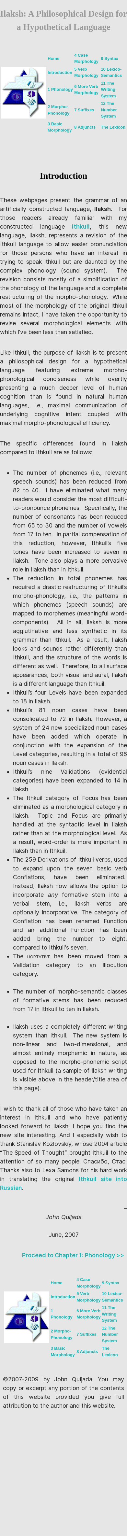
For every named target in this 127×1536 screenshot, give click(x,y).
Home (53, 58)
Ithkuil (81, 226)
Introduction (60, 72)
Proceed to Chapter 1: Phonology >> (73, 1255)
